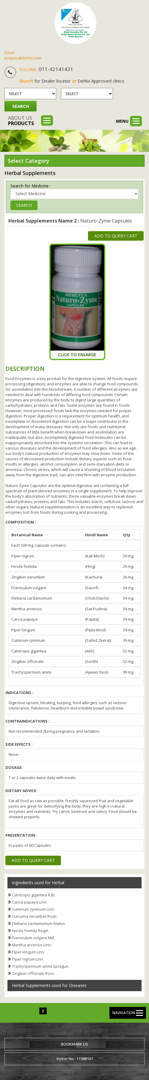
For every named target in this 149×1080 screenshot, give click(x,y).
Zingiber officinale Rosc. (33, 973)
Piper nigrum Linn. (28, 958)
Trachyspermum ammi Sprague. (40, 966)
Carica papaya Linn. (29, 901)
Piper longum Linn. (28, 951)
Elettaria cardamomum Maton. (39, 923)
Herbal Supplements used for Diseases (49, 985)
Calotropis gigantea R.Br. (34, 894)
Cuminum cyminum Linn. (33, 909)
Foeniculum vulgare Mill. (33, 937)
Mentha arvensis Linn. (32, 944)
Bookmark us (74, 1043)
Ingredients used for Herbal (38, 882)
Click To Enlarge (77, 354)
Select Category (28, 160)
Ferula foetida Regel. (30, 930)
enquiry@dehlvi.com (22, 58)
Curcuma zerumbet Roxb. (34, 916)
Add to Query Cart (115, 236)
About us (21, 121)
